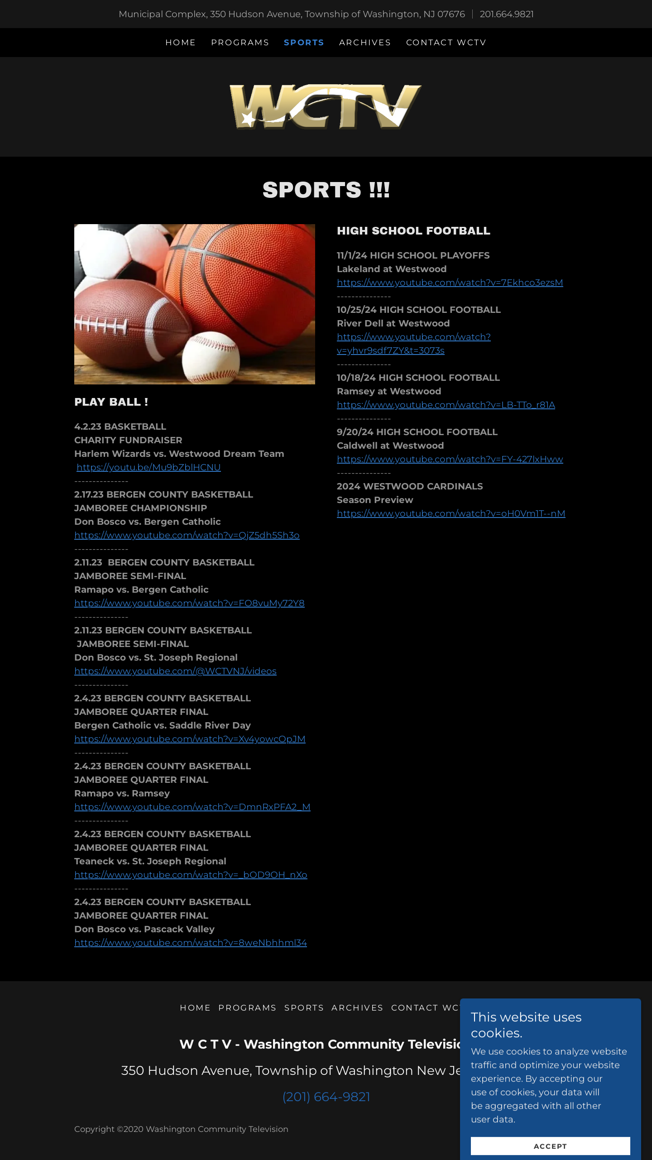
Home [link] (181, 43)
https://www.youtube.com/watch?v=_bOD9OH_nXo (190, 874)
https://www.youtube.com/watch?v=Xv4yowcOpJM (190, 738)
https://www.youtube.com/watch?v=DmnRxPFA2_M (192, 806)
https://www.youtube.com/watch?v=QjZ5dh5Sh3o (187, 535)
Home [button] (195, 1008)
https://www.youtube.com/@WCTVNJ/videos (175, 671)
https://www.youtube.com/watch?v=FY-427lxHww (450, 459)
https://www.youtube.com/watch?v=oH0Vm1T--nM (451, 513)
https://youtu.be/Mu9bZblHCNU (149, 467)
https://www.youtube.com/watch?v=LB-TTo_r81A (446, 404)
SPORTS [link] (304, 43)
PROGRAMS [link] (240, 43)
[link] (326, 106)
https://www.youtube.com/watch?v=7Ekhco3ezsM (450, 282)
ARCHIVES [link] (365, 43)
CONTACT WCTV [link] (446, 43)
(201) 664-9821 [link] (326, 1096)
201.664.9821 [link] (507, 14)
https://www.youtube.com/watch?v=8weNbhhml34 (190, 942)
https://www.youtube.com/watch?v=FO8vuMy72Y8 (189, 603)
